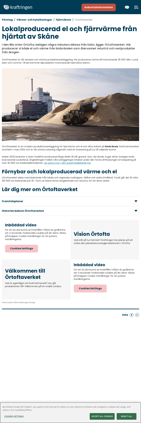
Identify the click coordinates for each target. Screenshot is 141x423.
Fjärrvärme (63, 20)
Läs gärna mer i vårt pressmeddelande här (67, 163)
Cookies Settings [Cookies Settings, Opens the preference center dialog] (14, 416)
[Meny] (136, 7)
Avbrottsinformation (98, 7)
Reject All (126, 416)
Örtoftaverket (84, 20)
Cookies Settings (21, 248)
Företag (7, 20)
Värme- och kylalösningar (34, 20)
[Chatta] (127, 7)
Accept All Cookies (102, 416)
